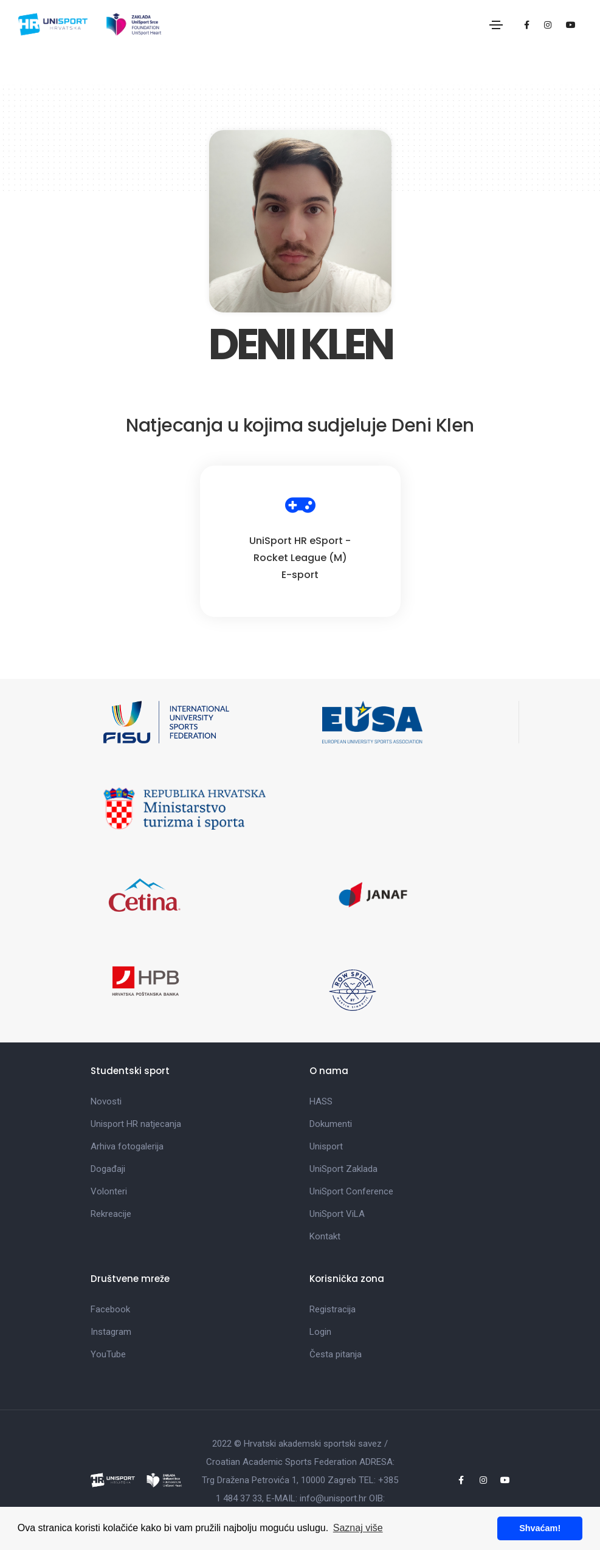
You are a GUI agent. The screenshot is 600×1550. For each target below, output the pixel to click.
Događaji (108, 1168)
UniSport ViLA (337, 1213)
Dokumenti (330, 1123)
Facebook (110, 1309)
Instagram (111, 1331)
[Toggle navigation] (496, 25)
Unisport (326, 1146)
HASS (321, 1101)
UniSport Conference (351, 1191)
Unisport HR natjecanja (136, 1123)
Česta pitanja (335, 1354)
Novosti (106, 1101)
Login (320, 1331)
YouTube (108, 1354)
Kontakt (324, 1236)
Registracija (332, 1309)
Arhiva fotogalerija (127, 1146)
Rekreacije (111, 1213)
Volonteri (109, 1191)
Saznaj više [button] (358, 1528)
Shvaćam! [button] (539, 1528)
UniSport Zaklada (343, 1168)
